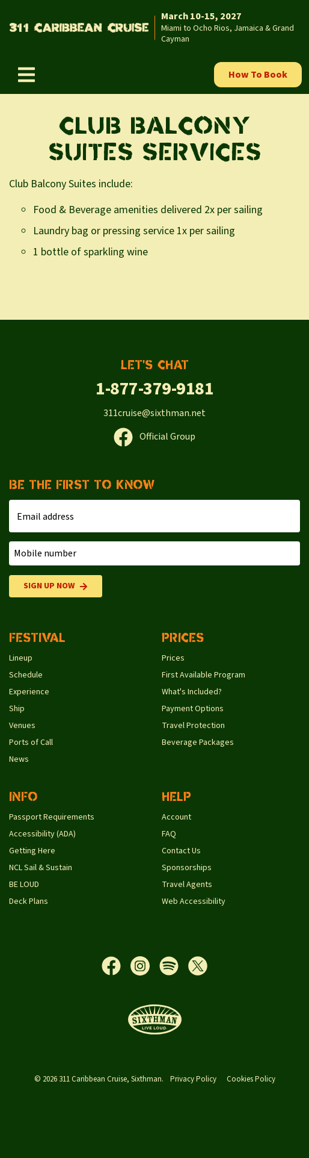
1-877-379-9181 (154, 389)
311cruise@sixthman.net (154, 413)
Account (176, 817)
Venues (22, 726)
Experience (29, 692)
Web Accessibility (193, 901)
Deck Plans (28, 901)
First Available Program (203, 675)
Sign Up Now (55, 586)
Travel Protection (193, 726)
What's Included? (192, 692)
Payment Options (193, 709)
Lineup (20, 658)
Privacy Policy (193, 1079)
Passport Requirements (51, 817)
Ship (17, 709)
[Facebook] (116, 966)
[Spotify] (173, 966)
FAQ (169, 834)
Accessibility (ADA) (42, 834)
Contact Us (181, 851)
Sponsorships (187, 868)
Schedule (26, 675)
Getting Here (32, 851)
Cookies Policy (251, 1079)
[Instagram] (144, 966)
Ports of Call (31, 742)
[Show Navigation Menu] (26, 74)
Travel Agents (187, 885)
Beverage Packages (198, 742)
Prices (173, 658)
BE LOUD (24, 885)
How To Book (257, 74)
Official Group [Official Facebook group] (154, 436)
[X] (197, 966)
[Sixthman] (155, 1019)
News (19, 759)
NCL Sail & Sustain (40, 868)
